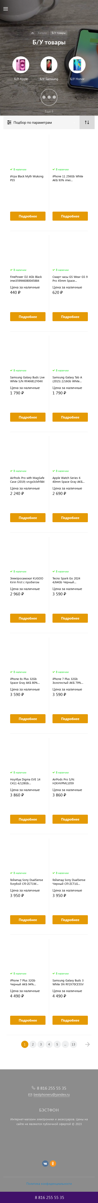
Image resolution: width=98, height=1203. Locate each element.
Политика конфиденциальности (49, 1183)
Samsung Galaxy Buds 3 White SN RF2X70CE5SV (68, 982)
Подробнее (28, 216)
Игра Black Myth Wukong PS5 (26, 178)
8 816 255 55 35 (51, 1088)
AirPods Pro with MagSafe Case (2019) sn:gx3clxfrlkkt (27, 479)
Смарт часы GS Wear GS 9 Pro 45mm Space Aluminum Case (70, 278)
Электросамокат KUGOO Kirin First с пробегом (26, 580)
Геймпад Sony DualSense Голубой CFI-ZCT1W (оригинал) (26, 881)
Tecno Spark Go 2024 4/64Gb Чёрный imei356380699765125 (67, 580)
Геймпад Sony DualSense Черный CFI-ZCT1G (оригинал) (68, 881)
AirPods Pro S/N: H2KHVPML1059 (63, 781)
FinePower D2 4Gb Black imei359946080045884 (26, 278)
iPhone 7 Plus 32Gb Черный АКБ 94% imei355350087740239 (24, 982)
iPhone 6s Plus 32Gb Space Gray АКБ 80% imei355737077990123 (24, 680)
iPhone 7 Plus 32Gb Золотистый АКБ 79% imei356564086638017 (67, 680)
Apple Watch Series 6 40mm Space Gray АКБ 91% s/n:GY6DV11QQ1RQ (69, 479)
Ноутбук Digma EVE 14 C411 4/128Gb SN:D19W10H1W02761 (25, 781)
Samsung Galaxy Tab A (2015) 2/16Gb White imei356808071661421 (67, 379)
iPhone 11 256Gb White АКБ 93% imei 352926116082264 (67, 178)
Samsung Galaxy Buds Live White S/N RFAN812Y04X (27, 379)
